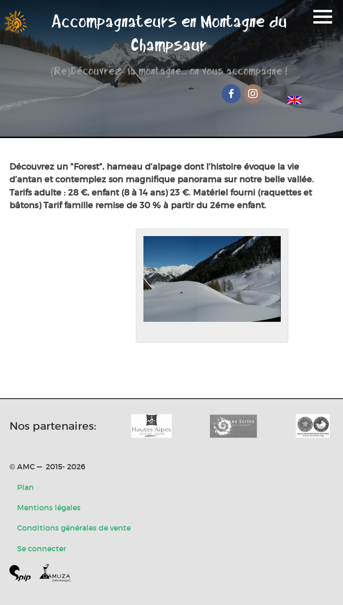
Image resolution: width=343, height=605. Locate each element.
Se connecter (41, 548)
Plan (25, 487)
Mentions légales (49, 507)
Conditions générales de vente (74, 527)
